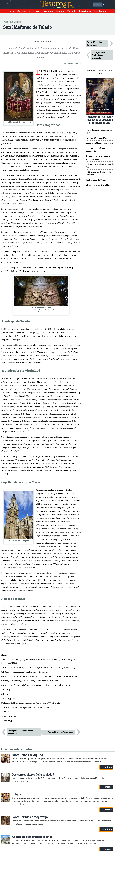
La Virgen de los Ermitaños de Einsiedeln (20, 732)
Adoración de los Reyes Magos (61, 732)
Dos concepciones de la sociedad (33, 774)
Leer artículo (106, 767)
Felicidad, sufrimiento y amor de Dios (100, 165)
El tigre (16, 794)
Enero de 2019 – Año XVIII (96, 138)
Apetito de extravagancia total (32, 837)
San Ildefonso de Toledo (96, 180)
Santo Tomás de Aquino (27, 755)
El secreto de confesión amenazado (95, 149)
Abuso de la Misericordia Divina (99, 143)
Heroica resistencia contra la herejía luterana (98, 157)
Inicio (11, 11)
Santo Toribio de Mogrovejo (30, 817)
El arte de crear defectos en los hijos (99, 131)
